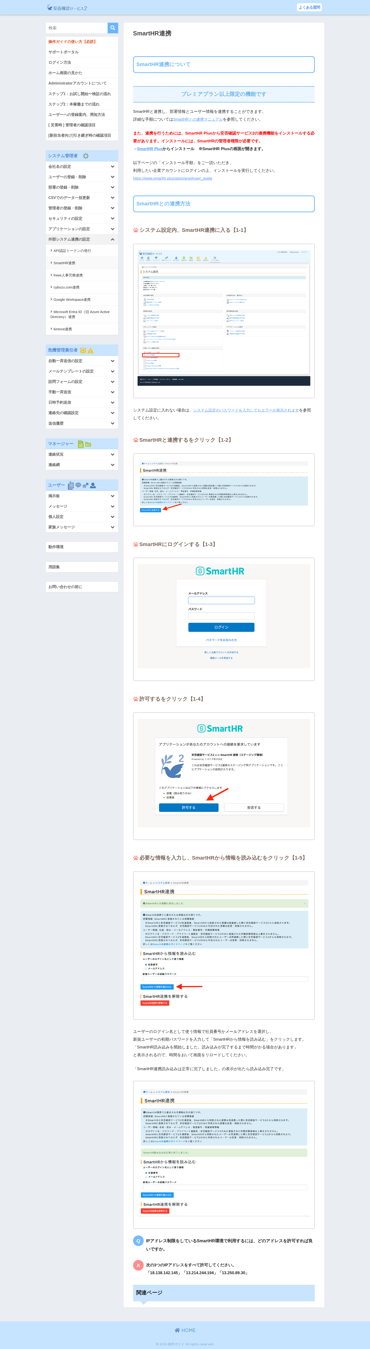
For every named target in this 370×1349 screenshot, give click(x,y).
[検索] (113, 28)
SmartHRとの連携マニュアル (199, 119)
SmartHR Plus (150, 149)
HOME (185, 1330)
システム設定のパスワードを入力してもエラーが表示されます (249, 410)
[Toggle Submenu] (82, 170)
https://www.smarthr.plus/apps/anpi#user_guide (175, 178)
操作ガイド (90, 7)
